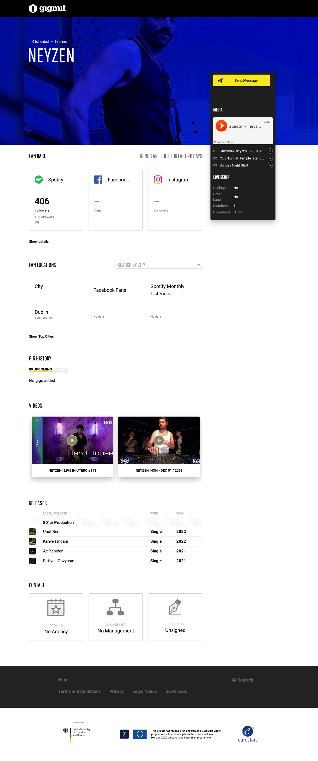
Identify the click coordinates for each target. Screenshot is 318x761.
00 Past (60, 370)
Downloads (176, 691)
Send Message (246, 80)
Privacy (116, 691)
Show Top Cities (41, 337)
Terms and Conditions (79, 691)
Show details (39, 241)
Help (62, 679)
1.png (239, 212)
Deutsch (245, 680)
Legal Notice (144, 691)
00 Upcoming (41, 370)
